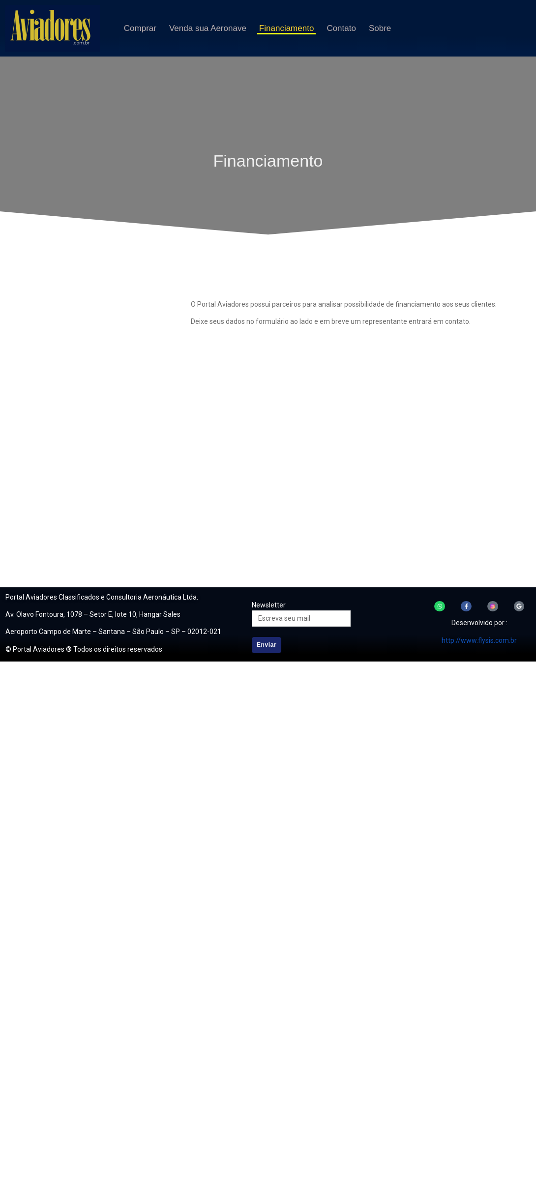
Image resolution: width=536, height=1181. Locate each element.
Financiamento (286, 28)
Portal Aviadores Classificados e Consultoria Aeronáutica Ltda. (101, 597)
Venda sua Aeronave (207, 28)
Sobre (380, 28)
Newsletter (269, 605)
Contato (341, 28)
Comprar (140, 28)
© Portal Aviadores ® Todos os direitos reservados (83, 649)
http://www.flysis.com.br (479, 640)
